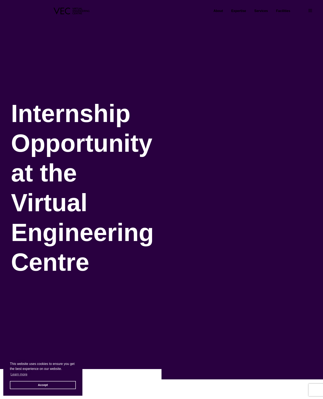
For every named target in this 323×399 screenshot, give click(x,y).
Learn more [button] (19, 374)
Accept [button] (43, 385)
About (218, 11)
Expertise (238, 11)
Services (261, 11)
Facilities (283, 11)
